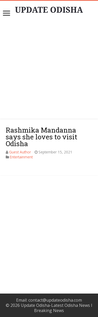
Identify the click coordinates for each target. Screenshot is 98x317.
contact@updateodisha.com (55, 300)
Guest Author (20, 152)
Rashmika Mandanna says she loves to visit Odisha (41, 137)
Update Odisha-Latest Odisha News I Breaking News (56, 307)
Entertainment (21, 156)
